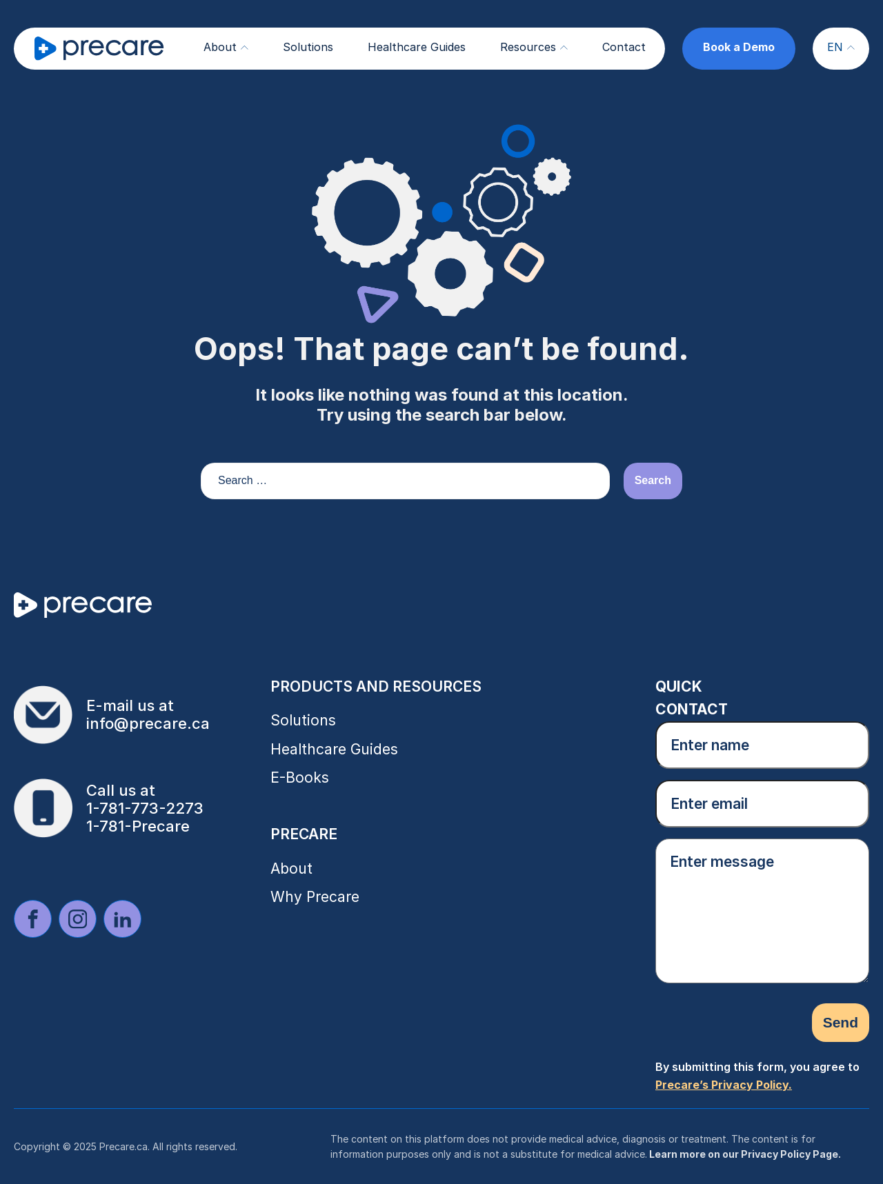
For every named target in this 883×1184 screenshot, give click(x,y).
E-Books (299, 777)
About (226, 47)
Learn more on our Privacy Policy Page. (744, 1154)
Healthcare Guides (417, 47)
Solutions (308, 47)
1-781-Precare (138, 826)
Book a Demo (739, 47)
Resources (534, 47)
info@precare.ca (148, 723)
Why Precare (314, 896)
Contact (624, 47)
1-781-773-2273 (145, 808)
